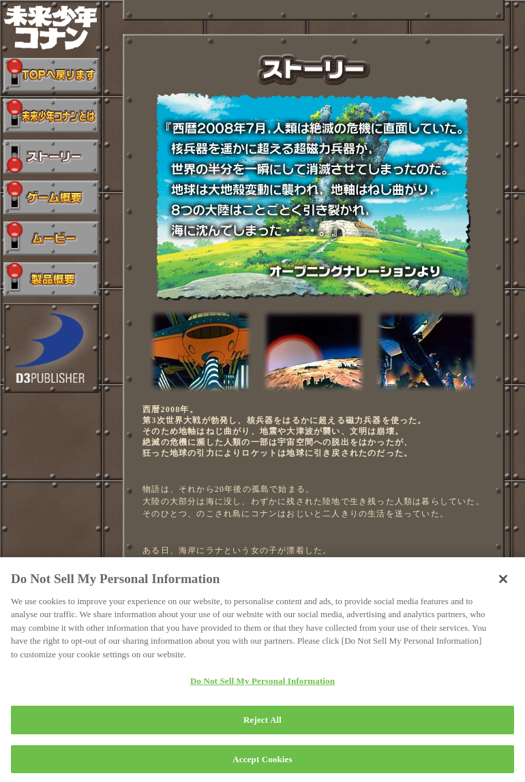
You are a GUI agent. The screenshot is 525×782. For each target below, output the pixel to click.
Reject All (262, 725)
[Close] (503, 584)
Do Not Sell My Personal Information (262, 687)
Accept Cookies (262, 765)
